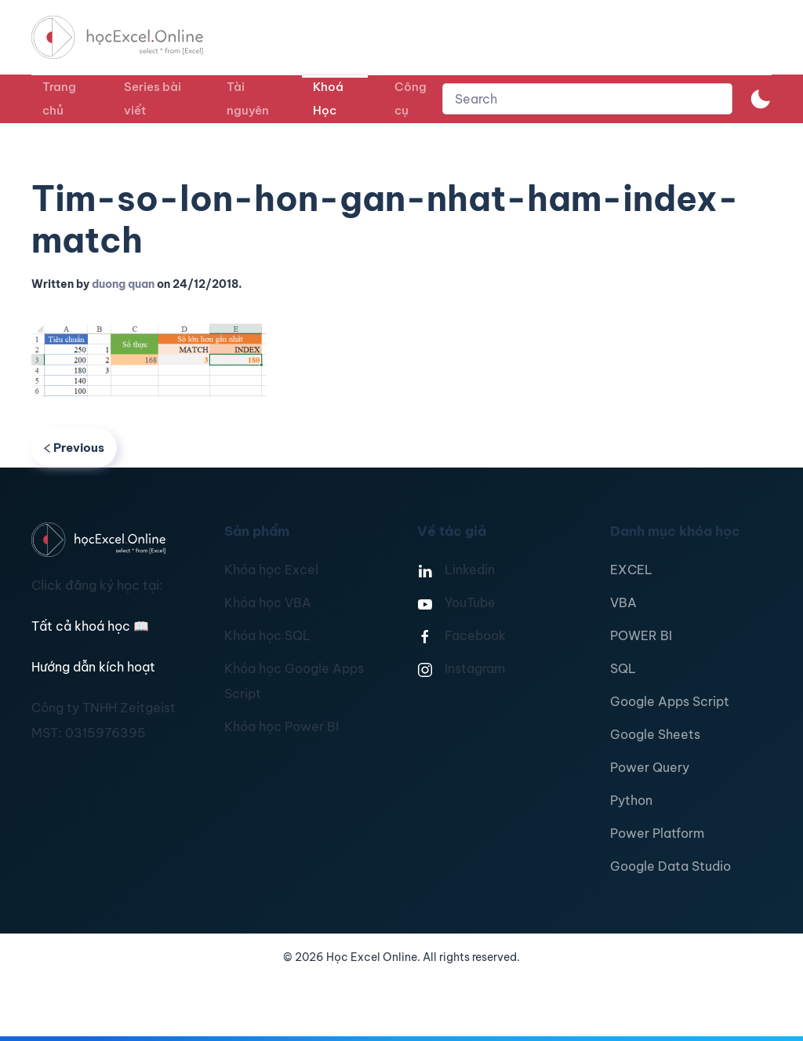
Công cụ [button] (410, 98)
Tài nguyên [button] (248, 98)
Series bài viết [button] (152, 98)
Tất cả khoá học (90, 626)
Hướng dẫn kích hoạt (93, 667)
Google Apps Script (669, 701)
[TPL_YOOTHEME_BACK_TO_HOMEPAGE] (131, 37)
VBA (623, 602)
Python (631, 800)
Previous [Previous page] (74, 447)
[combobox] (587, 99)
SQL (623, 668)
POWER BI (641, 635)
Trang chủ (59, 98)
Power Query (649, 767)
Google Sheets (655, 734)
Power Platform (657, 833)
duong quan (123, 284)
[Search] (587, 99)
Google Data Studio (670, 866)
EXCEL (631, 569)
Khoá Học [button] (328, 98)
